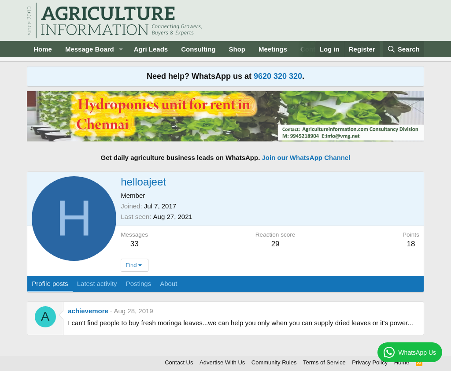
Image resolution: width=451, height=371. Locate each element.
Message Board (89, 49)
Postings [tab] (139, 283)
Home (42, 49)
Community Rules (274, 362)
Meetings (273, 49)
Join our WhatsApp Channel (306, 157)
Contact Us (179, 362)
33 (134, 244)
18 (411, 244)
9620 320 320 (278, 76)
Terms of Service (324, 362)
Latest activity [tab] (97, 283)
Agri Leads (151, 49)
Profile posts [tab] (50, 283)
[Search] (403, 49)
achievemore (88, 311)
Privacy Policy (370, 362)
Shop (237, 49)
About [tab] (168, 283)
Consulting (198, 49)
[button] (121, 49)
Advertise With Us (222, 362)
